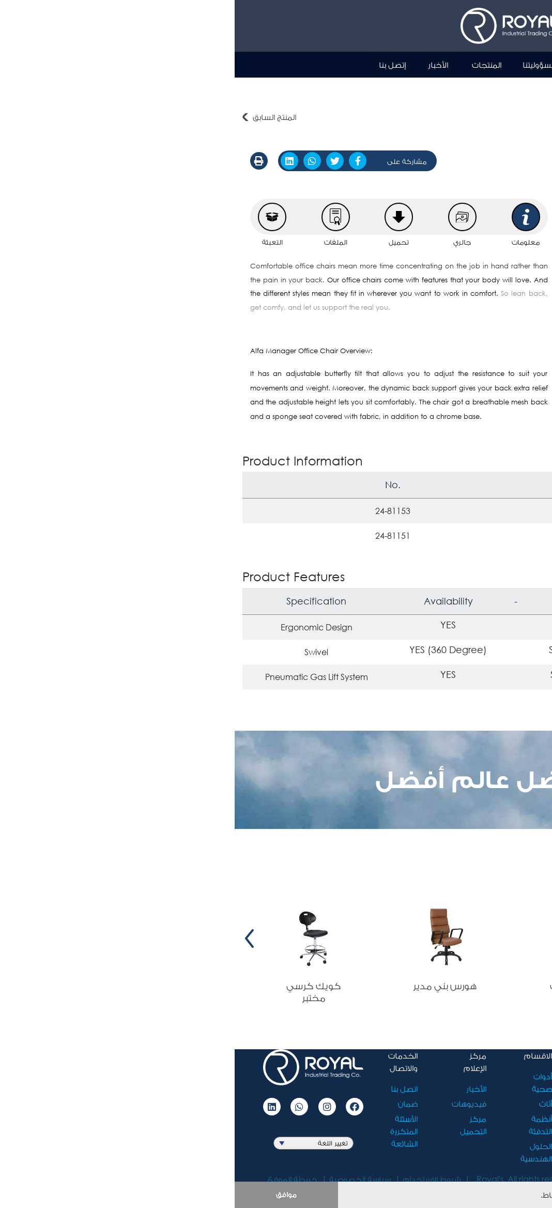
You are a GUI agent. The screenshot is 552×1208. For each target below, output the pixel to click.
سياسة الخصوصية (125, 1178)
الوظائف (371, 1118)
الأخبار (203, 64)
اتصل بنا (169, 1088)
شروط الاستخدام (197, 1178)
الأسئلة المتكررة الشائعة (169, 1131)
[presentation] (537, 938)
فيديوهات (234, 1103)
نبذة (353, 64)
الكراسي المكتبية (453, 89)
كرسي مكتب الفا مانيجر (370, 90)
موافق (51, 1194)
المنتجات (252, 64)
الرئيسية (394, 64)
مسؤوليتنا (305, 64)
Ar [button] (484, 64)
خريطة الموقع (58, 1178)
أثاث (537, 89)
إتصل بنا (158, 64)
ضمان (173, 1103)
